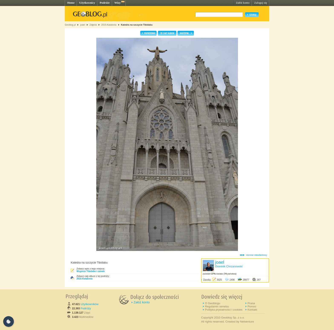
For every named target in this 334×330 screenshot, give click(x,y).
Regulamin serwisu (217, 306)
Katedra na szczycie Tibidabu (137, 24)
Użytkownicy (87, 2)
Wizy (117, 2)
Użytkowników (89, 304)
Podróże (105, 2)
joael (82, 24)
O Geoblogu (212, 303)
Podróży (86, 308)
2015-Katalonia (109, 24)
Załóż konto (242, 2)
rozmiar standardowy (256, 255)
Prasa (251, 303)
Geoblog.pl (70, 24)
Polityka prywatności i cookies (223, 309)
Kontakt (252, 309)
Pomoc (252, 306)
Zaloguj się (260, 2)
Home (71, 2)
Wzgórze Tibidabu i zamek (90, 271)
